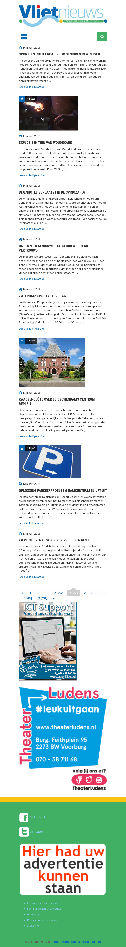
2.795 (42, 598)
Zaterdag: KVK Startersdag (42, 296)
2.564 (88, 593)
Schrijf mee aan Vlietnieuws (44, 908)
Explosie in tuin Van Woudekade (45, 142)
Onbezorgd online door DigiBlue (78, 942)
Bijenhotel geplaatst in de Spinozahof (52, 192)
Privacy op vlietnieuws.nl (42, 920)
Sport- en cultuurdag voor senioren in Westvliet (61, 54)
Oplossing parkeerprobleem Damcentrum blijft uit (63, 490)
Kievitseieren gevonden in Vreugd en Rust (54, 540)
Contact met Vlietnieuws (43, 903)
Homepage (34, 914)
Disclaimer (33, 925)
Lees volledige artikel (32, 86)
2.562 (58, 593)
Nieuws (31, 98)
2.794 (27, 598)
